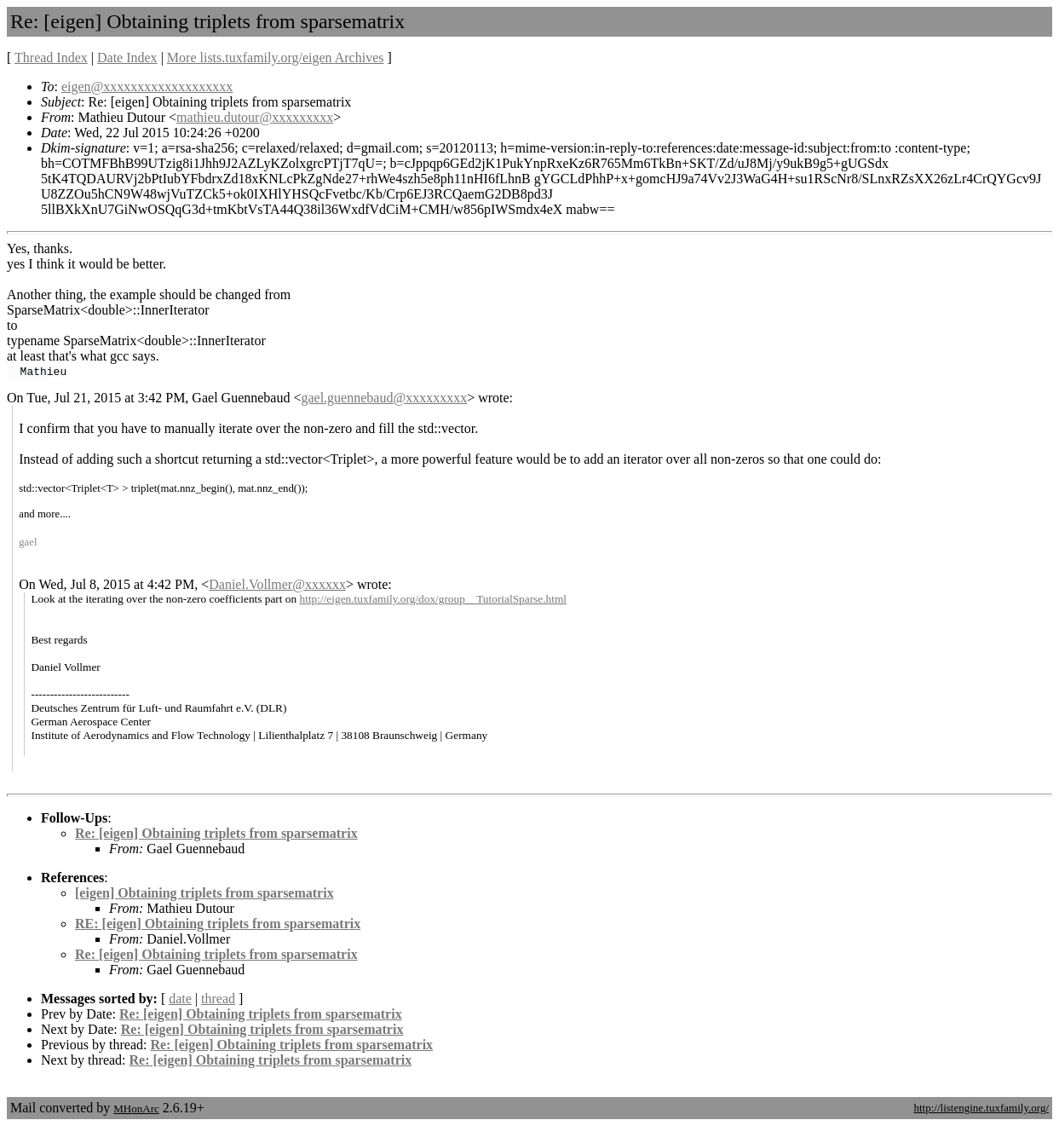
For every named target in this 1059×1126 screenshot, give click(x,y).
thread (218, 998)
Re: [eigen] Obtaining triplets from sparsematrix (216, 833)
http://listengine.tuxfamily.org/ (981, 1107)
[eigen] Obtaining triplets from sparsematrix (204, 893)
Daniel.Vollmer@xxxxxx (277, 584)
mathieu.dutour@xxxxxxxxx (254, 117)
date (180, 998)
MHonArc (135, 1108)
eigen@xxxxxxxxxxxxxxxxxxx (147, 86)
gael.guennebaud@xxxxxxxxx (384, 397)
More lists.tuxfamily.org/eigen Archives (275, 57)
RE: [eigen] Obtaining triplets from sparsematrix (217, 923)
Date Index (127, 57)
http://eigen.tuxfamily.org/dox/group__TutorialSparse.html (433, 598)
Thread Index (51, 57)
